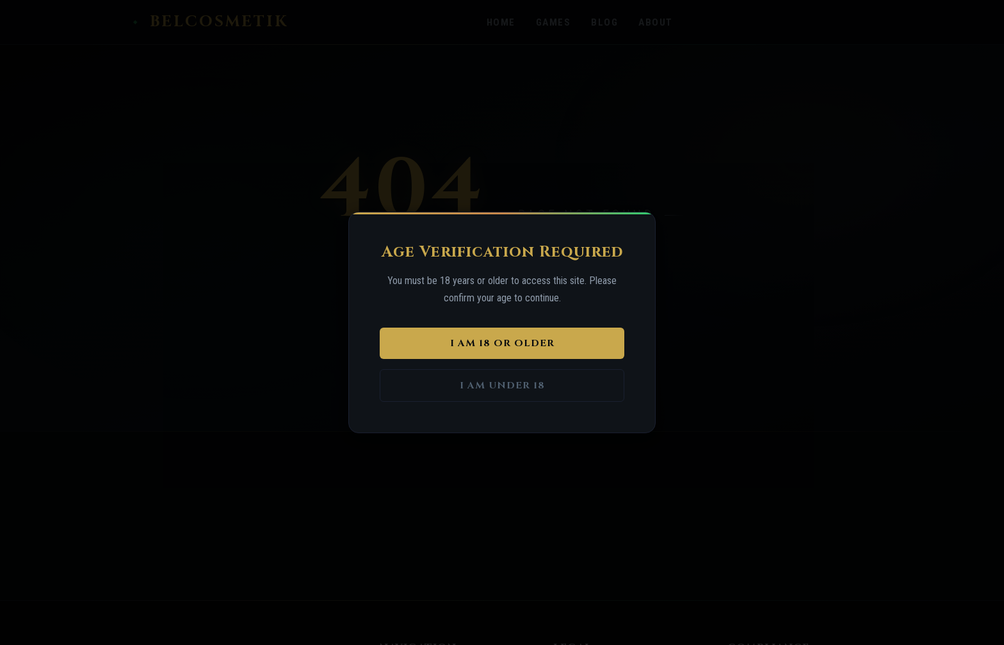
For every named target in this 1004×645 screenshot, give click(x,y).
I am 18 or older (502, 343)
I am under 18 (502, 385)
